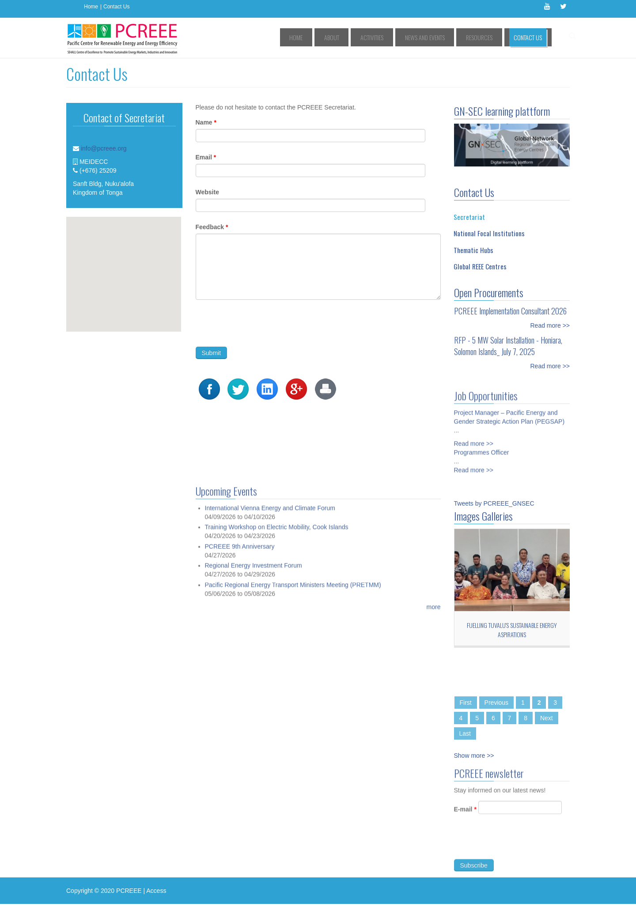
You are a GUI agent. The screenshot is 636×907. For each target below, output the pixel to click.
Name (206, 122)
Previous (496, 702)
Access (156, 890)
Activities (401, 37)
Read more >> (550, 325)
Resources (491, 37)
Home (91, 7)
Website (207, 192)
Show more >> (474, 755)
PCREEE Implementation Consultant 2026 (510, 311)
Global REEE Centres (480, 266)
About (369, 37)
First (466, 702)
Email (206, 157)
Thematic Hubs (473, 250)
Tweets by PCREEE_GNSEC (494, 503)
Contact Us (116, 7)
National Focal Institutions (489, 233)
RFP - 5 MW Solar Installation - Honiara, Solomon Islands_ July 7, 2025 (508, 345)
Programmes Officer (481, 448)
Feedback (212, 227)
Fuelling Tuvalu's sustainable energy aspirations (512, 629)
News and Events (445, 37)
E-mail (465, 813)
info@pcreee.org (104, 148)
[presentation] (263, 323)
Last (465, 733)
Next (546, 718)
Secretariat (469, 217)
